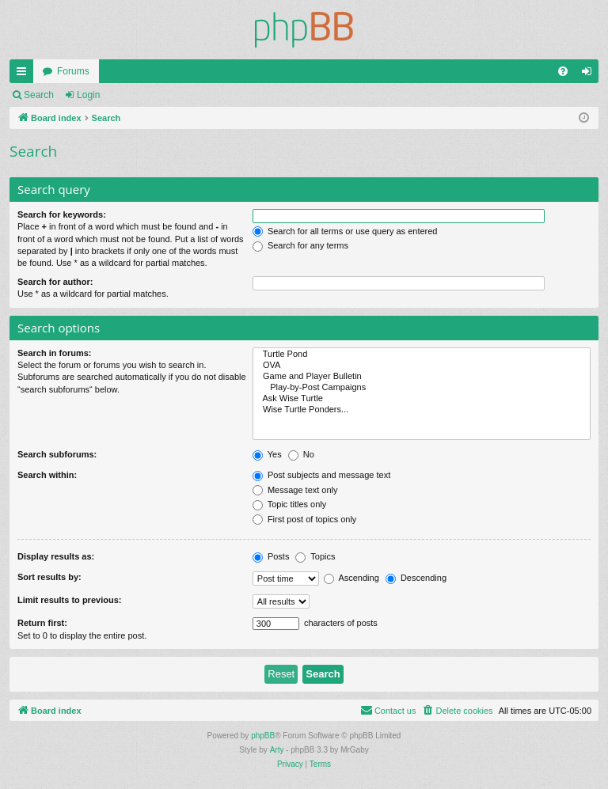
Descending (416, 577)
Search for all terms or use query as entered (345, 231)
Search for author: (55, 281)
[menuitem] (563, 71)
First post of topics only (305, 519)
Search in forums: (54, 353)
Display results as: (55, 556)
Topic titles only (289, 504)
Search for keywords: (61, 214)
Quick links (24, 74)
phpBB (263, 735)
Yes (267, 454)
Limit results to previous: (69, 600)
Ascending (351, 577)
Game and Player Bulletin (421, 376)
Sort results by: (49, 577)
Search (39, 95)
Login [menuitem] (590, 74)
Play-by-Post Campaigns (421, 387)
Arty (277, 749)
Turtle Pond (421, 354)
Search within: (47, 475)
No (301, 454)
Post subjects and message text (321, 475)
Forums (73, 71)
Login (88, 95)
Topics (315, 556)
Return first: (42, 623)
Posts (271, 556)
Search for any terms (300, 245)
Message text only (295, 490)
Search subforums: (57, 454)
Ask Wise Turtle (421, 398)
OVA (421, 365)
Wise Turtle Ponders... (421, 409)
